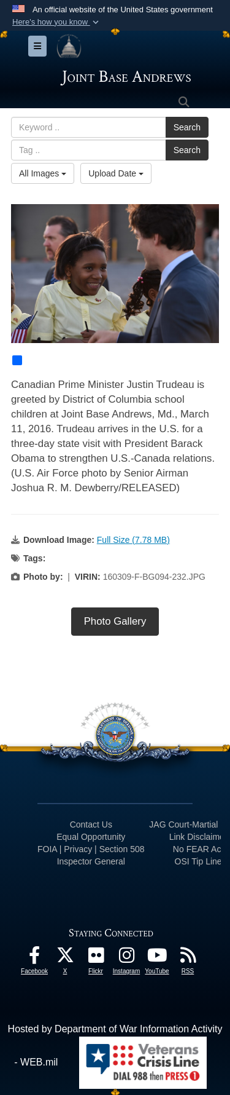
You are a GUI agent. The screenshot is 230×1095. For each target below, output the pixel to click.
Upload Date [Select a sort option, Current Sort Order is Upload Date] (116, 173)
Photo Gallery (115, 621)
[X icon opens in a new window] (65, 958)
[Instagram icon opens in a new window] (126, 958)
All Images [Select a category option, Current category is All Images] (42, 173)
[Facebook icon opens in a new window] (34, 958)
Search (187, 127)
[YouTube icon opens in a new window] (157, 958)
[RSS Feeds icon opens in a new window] (187, 958)
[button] (56, 22)
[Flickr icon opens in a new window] (95, 958)
